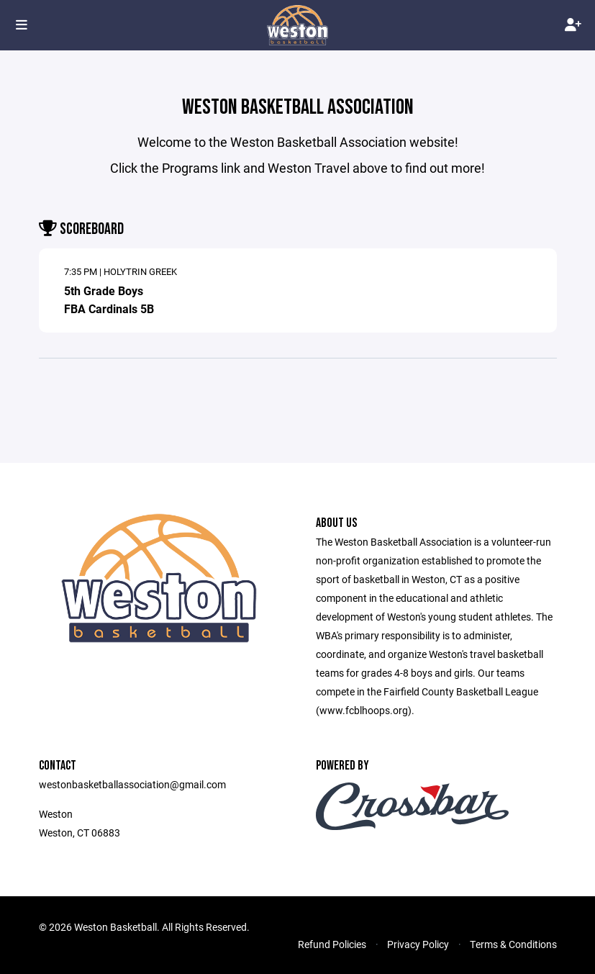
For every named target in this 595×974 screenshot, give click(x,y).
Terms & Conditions (513, 944)
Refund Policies (332, 944)
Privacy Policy (418, 944)
